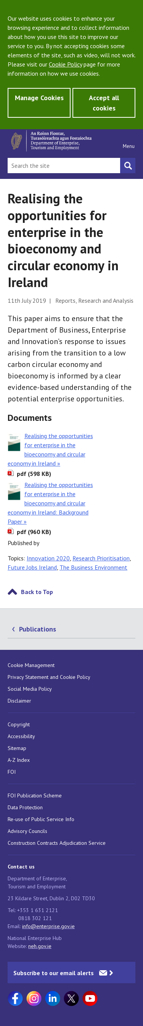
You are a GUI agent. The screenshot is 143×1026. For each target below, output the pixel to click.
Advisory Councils (27, 831)
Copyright (19, 724)
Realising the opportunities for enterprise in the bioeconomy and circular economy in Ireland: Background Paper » (50, 503)
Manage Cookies (39, 97)
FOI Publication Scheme (35, 795)
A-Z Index (19, 760)
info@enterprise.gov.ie (48, 926)
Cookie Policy (65, 64)
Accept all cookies (104, 102)
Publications (37, 629)
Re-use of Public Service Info (41, 819)
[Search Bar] (64, 165)
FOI (12, 771)
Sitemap (17, 748)
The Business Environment (93, 567)
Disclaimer (19, 700)
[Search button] (127, 165)
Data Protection (25, 807)
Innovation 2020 (48, 558)
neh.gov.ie (39, 946)
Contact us (21, 866)
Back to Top (37, 592)
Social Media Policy (30, 688)
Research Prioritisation (101, 558)
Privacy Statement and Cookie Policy (49, 677)
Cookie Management (31, 665)
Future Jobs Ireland (32, 567)
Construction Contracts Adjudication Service (57, 842)
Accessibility (21, 736)
